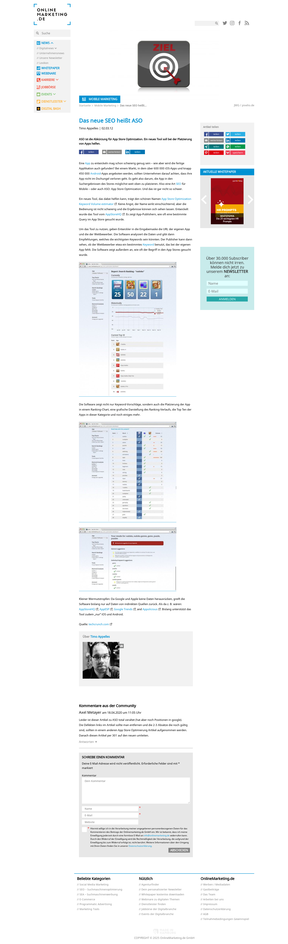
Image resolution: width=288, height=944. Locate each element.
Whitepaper (50, 68)
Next (248, 199)
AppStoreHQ (113, 214)
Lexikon (43, 63)
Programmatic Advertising (96, 904)
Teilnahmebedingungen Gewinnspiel (226, 919)
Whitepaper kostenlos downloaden (162, 894)
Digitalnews (46, 48)
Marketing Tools (89, 909)
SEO (178, 184)
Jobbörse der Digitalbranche (158, 909)
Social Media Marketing (94, 884)
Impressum (210, 904)
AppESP (104, 609)
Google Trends (123, 609)
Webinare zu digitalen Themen (160, 899)
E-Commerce (87, 899)
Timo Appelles (100, 637)
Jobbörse (48, 87)
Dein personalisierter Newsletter (161, 889)
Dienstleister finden (153, 904)
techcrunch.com (99, 624)
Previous (205, 199)
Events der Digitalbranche (157, 914)
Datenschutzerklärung (140, 845)
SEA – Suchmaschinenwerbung (99, 894)
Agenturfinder (150, 884)
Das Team (209, 894)
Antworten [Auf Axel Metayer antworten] (86, 742)
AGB (205, 914)
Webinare (48, 73)
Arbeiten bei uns (213, 899)
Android (95, 173)
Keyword (148, 244)
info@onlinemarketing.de (157, 835)
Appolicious (150, 609)
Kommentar (89, 775)
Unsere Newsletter (50, 58)
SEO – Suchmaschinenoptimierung (101, 889)
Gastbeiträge (211, 889)
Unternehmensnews (51, 53)
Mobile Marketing (105, 105)
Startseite (85, 105)
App (87, 163)
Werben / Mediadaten (216, 884)
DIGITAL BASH (51, 108)
